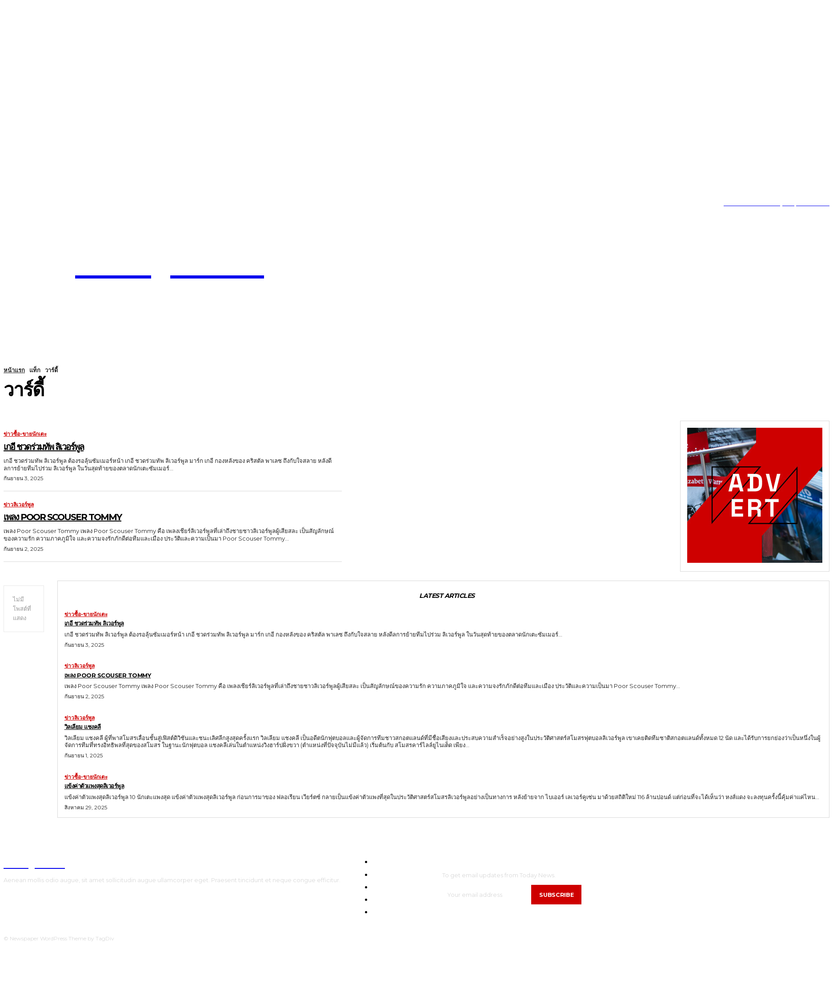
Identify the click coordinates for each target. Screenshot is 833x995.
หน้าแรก (14, 370)
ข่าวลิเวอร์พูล (19, 504)
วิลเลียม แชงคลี (88, 727)
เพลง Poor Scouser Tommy (88, 515)
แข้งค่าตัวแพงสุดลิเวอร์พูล (104, 787)
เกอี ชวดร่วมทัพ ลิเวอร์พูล (63, 445)
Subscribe (558, 895)
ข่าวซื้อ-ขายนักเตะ (25, 434)
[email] (487, 896)
